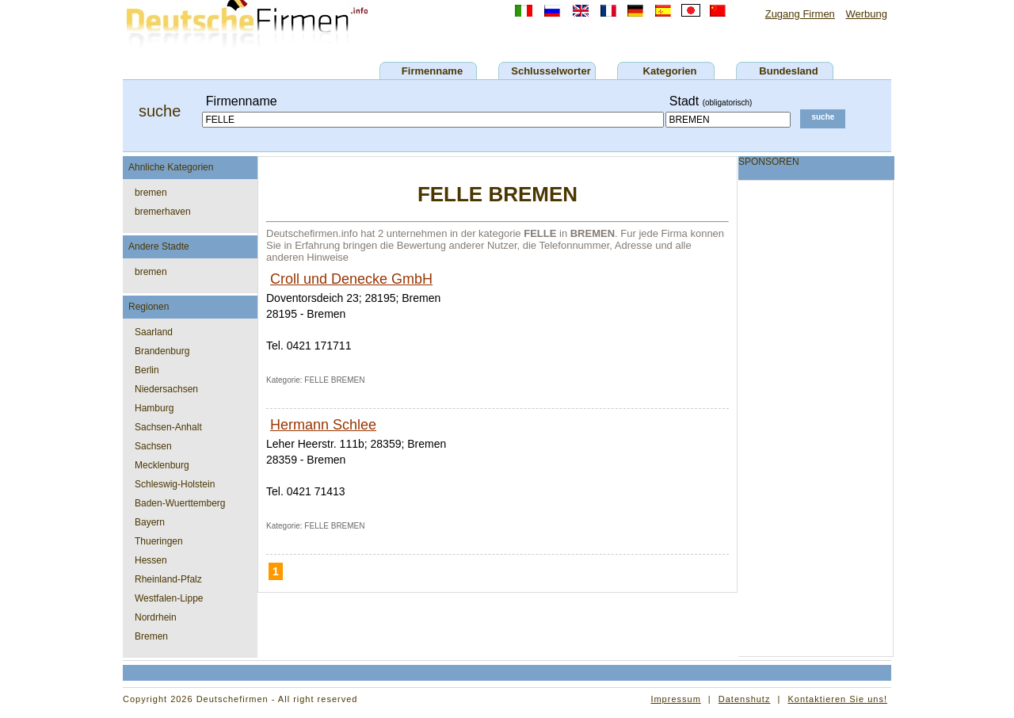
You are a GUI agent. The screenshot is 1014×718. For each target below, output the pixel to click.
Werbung (866, 14)
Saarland (154, 332)
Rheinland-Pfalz (168, 579)
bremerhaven (163, 211)
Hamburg (154, 408)
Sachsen (153, 446)
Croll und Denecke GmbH (351, 279)
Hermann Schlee (323, 425)
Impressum (675, 699)
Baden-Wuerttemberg (180, 503)
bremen (151, 192)
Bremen (151, 636)
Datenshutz (745, 699)
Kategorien (670, 71)
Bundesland (788, 71)
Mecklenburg (162, 465)
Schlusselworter (550, 71)
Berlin (147, 370)
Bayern (150, 522)
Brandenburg (162, 351)
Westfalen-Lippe (169, 598)
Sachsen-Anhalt (168, 427)
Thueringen (159, 541)
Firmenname (432, 71)
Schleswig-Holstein (175, 484)
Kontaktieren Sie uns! (837, 699)
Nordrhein (156, 617)
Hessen (151, 560)
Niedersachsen (166, 389)
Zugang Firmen (800, 14)
